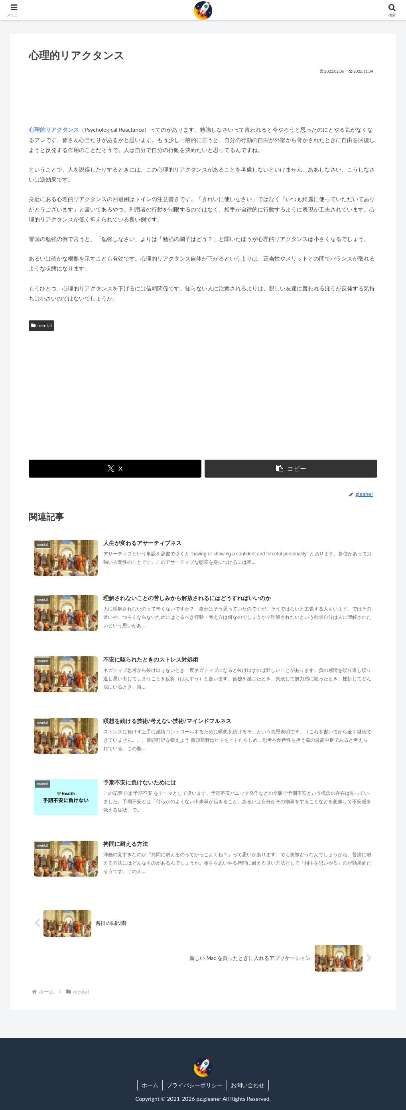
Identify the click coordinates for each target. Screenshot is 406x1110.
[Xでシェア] (115, 469)
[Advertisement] (203, 97)
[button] (291, 469)
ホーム (150, 1085)
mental (41, 325)
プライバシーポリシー (195, 1085)
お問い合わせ (247, 1085)
